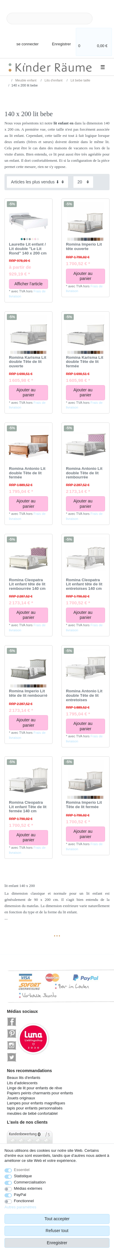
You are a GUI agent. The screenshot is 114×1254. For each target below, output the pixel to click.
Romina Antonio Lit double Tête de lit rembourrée (84, 473)
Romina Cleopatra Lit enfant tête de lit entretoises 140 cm (84, 584)
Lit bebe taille (80, 80)
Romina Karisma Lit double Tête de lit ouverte (27, 361)
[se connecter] (22, 40)
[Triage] (37, 182)
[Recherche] (102, 18)
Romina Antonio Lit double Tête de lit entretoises (84, 695)
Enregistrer (57, 1242)
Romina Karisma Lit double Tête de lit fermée (84, 361)
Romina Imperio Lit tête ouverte (84, 246)
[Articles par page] (83, 182)
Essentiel (22, 1169)
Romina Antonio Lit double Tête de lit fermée (27, 473)
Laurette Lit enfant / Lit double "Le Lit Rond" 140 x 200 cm (28, 248)
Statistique (23, 1176)
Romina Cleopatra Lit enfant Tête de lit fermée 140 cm (28, 806)
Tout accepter (57, 1218)
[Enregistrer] (57, 40)
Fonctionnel (24, 1201)
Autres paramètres (20, 1207)
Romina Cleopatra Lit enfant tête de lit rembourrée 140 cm (27, 584)
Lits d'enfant (53, 80)
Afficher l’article (28, 283)
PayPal (20, 1194)
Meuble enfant (25, 80)
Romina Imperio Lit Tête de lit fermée (84, 804)
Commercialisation (30, 1182)
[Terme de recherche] (50, 18)
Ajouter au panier (87, 276)
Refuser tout (57, 1230)
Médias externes (28, 1188)
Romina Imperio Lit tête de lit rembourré (28, 693)
